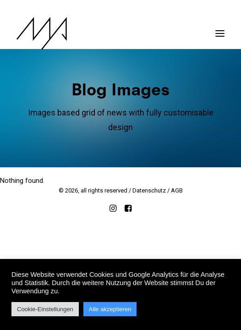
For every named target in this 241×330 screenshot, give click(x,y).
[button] (220, 29)
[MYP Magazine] (41, 33)
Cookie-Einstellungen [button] (45, 309)
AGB (177, 190)
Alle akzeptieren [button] (110, 309)
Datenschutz (149, 190)
